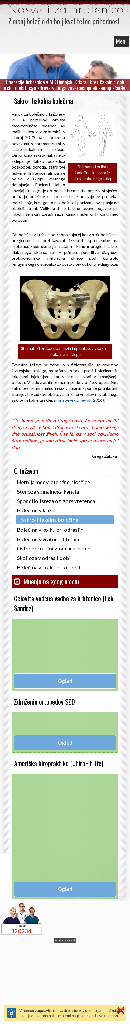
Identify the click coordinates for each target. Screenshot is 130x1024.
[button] (65, 580)
